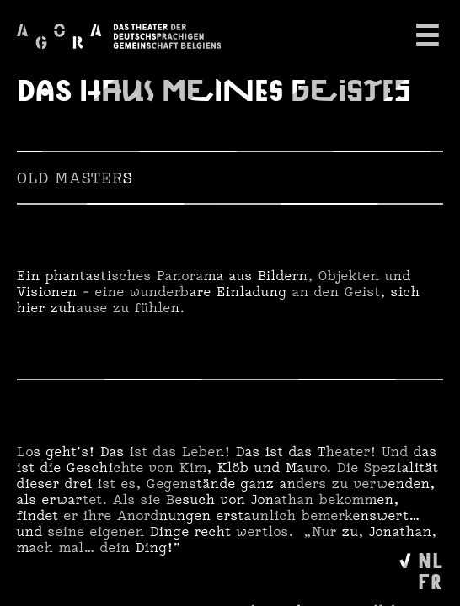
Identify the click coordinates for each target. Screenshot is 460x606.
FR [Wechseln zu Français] (430, 580)
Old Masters (74, 178)
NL (430, 559)
